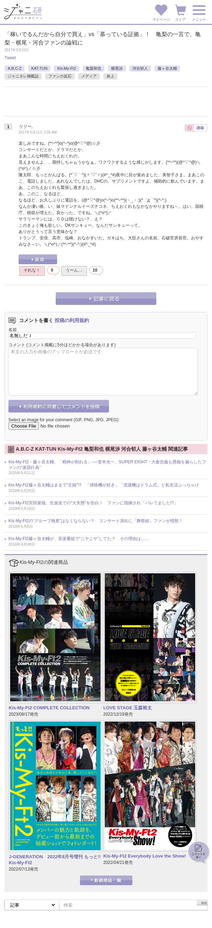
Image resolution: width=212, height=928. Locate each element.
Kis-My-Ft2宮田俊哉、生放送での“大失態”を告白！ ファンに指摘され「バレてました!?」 (93, 502)
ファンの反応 (59, 76)
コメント (16, 344)
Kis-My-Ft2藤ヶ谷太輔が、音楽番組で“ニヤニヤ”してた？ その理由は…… (78, 538)
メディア (89, 76)
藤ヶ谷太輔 (167, 68)
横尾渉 (117, 68)
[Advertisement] (87, 104)
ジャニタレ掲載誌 (23, 76)
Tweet (10, 57)
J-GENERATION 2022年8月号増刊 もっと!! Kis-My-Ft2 (55, 859)
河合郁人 (140, 68)
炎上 (110, 76)
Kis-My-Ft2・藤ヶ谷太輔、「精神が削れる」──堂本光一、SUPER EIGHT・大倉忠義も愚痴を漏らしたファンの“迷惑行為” (107, 464)
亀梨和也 (93, 68)
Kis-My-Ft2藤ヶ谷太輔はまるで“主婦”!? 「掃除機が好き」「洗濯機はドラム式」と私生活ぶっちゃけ (103, 485)
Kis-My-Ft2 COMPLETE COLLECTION (49, 707)
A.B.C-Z (14, 68)
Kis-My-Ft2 (66, 68)
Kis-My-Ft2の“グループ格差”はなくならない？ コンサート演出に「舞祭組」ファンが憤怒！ (95, 520)
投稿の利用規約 (72, 320)
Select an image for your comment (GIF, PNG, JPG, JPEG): (63, 419)
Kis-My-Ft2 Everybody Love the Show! (144, 856)
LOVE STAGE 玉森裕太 (127, 707)
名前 (12, 329)
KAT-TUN (39, 68)
